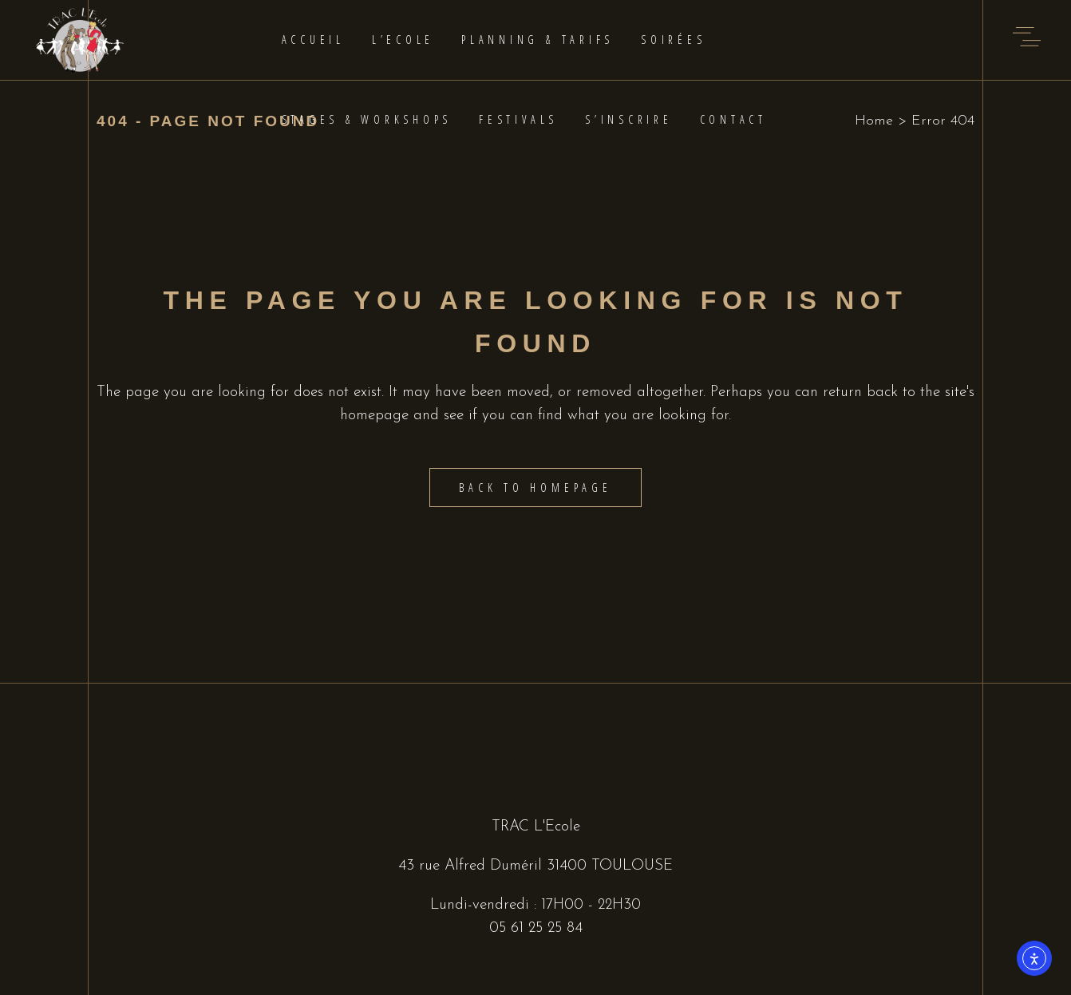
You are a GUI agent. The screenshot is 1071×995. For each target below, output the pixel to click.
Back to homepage (535, 487)
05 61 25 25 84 (536, 928)
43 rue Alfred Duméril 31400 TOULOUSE (535, 866)
